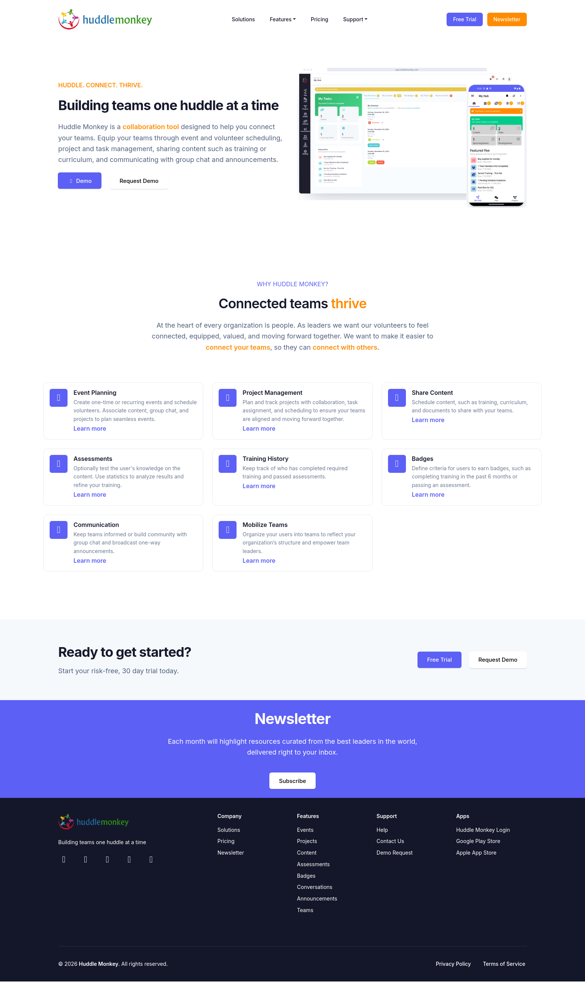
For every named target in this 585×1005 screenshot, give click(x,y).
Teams (305, 911)
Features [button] (280, 19)
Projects (307, 842)
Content (306, 853)
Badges (306, 876)
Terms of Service (504, 964)
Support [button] (353, 19)
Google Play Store (478, 842)
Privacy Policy (453, 964)
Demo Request (394, 853)
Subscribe (292, 781)
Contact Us (390, 842)
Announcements (317, 899)
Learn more (89, 428)
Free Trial (464, 19)
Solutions (243, 19)
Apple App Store (476, 853)
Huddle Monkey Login (483, 830)
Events (305, 830)
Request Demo (151, 180)
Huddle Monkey (98, 964)
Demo (83, 180)
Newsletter (507, 19)
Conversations (314, 888)
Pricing (319, 19)
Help (382, 830)
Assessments (313, 865)
